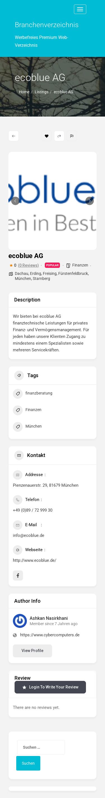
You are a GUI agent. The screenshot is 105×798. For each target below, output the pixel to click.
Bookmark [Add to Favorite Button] (47, 136)
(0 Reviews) (28, 265)
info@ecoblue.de (28, 535)
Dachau (21, 273)
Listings (41, 92)
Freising (50, 273)
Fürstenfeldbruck (73, 273)
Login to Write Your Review (50, 687)
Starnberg (41, 278)
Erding (35, 273)
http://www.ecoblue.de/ (34, 560)
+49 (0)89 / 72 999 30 (32, 510)
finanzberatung (32, 394)
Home (24, 92)
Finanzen (80, 265)
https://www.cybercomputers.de (50, 634)
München (23, 278)
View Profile (32, 650)
